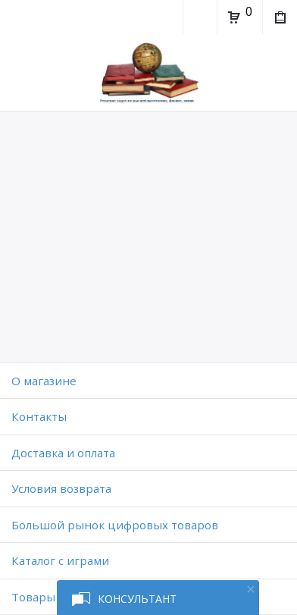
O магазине (44, 380)
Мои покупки (279, 19)
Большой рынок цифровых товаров (114, 524)
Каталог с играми (60, 560)
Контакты (39, 416)
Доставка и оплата (63, 452)
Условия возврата (61, 488)
